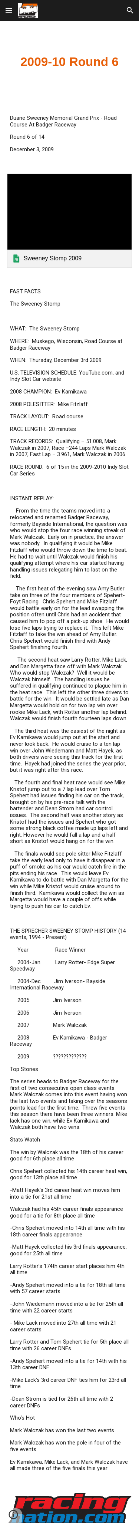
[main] (69, 61)
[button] (9, 10)
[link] (69, 220)
